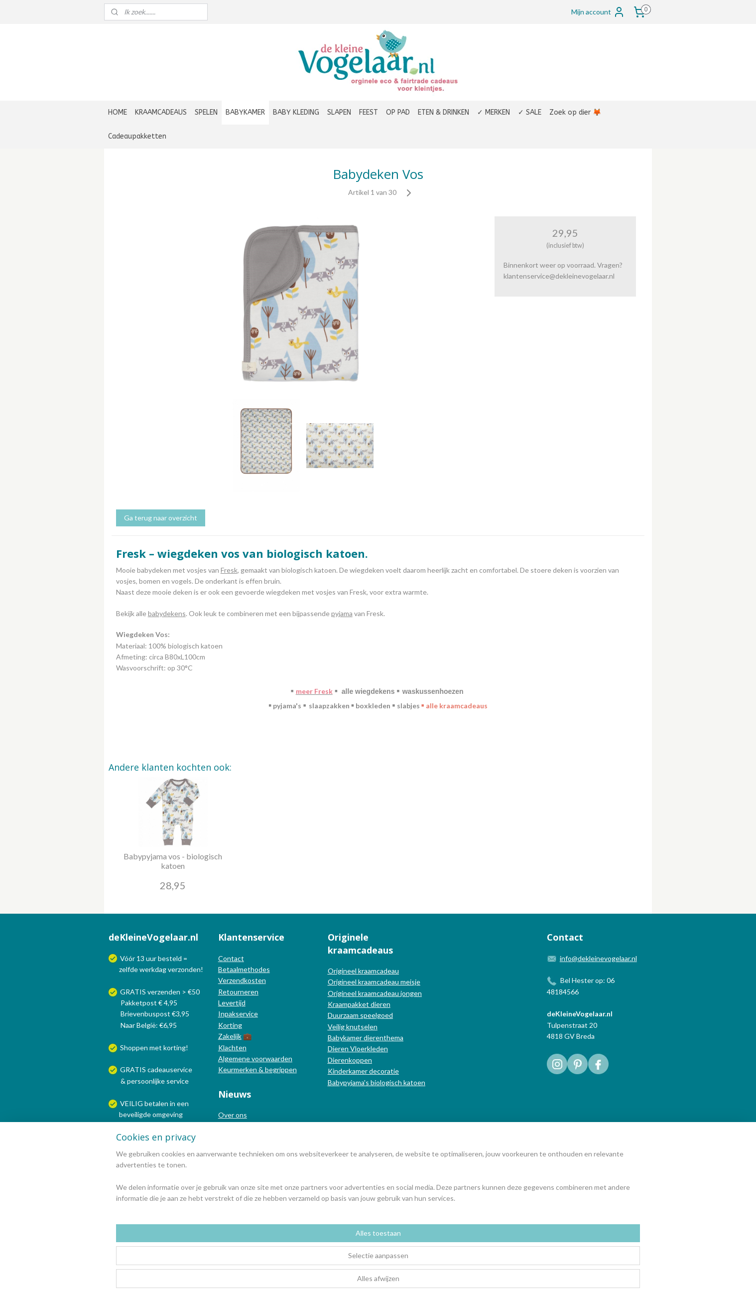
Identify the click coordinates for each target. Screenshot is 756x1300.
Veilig (337, 1026)
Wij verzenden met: (150, 1137)
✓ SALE (529, 112)
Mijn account (598, 12)
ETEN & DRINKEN (443, 112)
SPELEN (206, 112)
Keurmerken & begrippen (257, 1069)
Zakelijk (230, 1036)
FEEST (368, 112)
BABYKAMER (245, 112)
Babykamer (345, 1037)
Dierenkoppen (350, 1060)
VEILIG (132, 1103)
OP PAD (398, 112)
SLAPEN (339, 112)
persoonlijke (146, 1081)
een (183, 1103)
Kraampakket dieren (359, 1004)
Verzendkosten (242, 980)
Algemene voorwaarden (255, 1058)
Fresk (229, 570)
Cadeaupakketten (137, 136)
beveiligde (135, 1114)
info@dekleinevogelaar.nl (598, 958)
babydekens (167, 613)
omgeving (167, 1114)
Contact (231, 958)
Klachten (232, 1047)
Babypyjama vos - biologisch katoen (173, 860)
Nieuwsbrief (237, 1148)
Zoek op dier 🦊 (575, 112)
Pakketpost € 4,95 (144, 1002)
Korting (230, 1025)
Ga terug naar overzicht (160, 517)
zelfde (128, 969)
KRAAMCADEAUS (161, 112)
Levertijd (232, 1002)
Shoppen (134, 1047)
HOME (117, 112)
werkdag (152, 969)
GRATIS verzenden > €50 (160, 991)
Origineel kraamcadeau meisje (374, 981)
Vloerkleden (368, 1048)
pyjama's (286, 705)
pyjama (342, 613)
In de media (236, 1126)
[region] (312, 1260)
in (172, 1103)
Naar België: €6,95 (149, 1025)
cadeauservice (169, 1069)
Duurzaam (344, 1015)
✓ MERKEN (493, 112)
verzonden (184, 969)
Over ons (232, 1115)
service (177, 1081)
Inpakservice (238, 1013)
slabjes (407, 705)
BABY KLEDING (296, 112)
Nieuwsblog (236, 1137)
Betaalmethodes (244, 969)
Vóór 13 (133, 958)
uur (151, 958)
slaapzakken (329, 705)
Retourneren (238, 991)
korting (174, 1047)
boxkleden (372, 705)
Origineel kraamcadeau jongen (375, 993)
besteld (170, 958)
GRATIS (133, 1069)
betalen (156, 1103)
